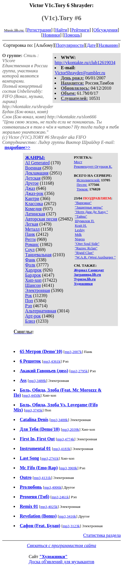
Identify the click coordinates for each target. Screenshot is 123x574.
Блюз (30, 321)
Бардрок (33, 275)
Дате (91, 45)
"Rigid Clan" (84, 253)
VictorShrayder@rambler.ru (80, 72)
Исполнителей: (88, 180)
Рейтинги (80, 30)
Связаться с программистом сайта (61, 545)
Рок (28, 295)
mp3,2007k (73, 352)
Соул (29, 249)
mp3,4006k (52, 487)
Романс (32, 244)
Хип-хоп (33, 280)
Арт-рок (33, 316)
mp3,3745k (33, 410)
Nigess (80, 239)
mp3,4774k (65, 439)
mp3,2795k (79, 371)
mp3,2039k (70, 429)
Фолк (30, 264)
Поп (29, 300)
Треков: (83, 189)
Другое (32, 183)
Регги (30, 239)
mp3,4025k (48, 506)
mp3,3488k (37, 381)
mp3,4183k (61, 449)
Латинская (35, 213)
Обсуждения (106, 30)
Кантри (32, 198)
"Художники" (53, 556)
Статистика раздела (102, 535)
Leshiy (80, 230)
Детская (33, 178)
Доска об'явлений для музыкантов (61, 561)
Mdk (78, 234)
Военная (33, 167)
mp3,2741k (49, 458)
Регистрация (39, 30)
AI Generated (37, 162)
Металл (32, 229)
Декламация (37, 173)
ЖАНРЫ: (35, 157)
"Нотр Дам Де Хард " (91, 212)
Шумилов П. (84, 221)
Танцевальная (38, 254)
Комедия (33, 208)
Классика (34, 203)
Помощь (72, 35)
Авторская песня (41, 218)
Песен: (82, 184)
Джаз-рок (34, 193)
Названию (108, 45)
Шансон (33, 285)
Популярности (70, 45)
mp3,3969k (68, 468)
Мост (78, 162)
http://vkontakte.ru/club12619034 (85, 62)
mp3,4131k (42, 478)
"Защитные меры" (89, 207)
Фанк (30, 259)
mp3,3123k (71, 526)
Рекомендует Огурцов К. (93, 166)
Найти (61, 30)
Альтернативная (40, 310)
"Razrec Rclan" (86, 248)
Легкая (31, 224)
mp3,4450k (31, 395)
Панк (30, 234)
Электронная (37, 290)
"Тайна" (81, 216)
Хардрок (33, 270)
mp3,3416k (67, 516)
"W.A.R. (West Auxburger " (95, 257)
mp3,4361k (51, 361)
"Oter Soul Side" (87, 243)
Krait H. (81, 225)
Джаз (30, 188)
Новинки (51, 35)
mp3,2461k (60, 497)
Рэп (28, 305)
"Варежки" (83, 203)
